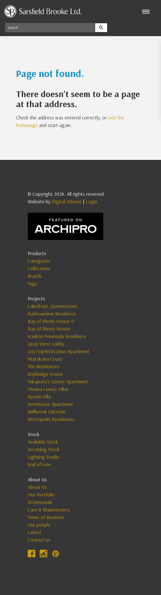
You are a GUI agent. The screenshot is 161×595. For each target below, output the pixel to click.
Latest (34, 532)
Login (91, 201)
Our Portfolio (41, 494)
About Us (37, 487)
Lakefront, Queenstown (52, 306)
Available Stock (43, 442)
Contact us (39, 540)
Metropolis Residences (51, 419)
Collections (39, 268)
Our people (39, 524)
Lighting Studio (43, 457)
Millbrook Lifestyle (47, 411)
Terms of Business (46, 517)
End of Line (39, 464)
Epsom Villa (39, 396)
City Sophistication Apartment (58, 351)
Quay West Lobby (46, 344)
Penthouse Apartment (50, 404)
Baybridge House (45, 374)
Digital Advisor (67, 201)
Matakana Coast (45, 359)
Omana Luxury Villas (48, 389)
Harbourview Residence (52, 313)
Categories (39, 261)
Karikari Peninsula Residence (57, 336)
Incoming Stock (44, 449)
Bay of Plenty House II (51, 321)
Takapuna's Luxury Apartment (58, 381)
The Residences (43, 366)
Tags (32, 283)
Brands (35, 276)
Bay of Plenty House (49, 328)
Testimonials (40, 502)
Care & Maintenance (49, 509)
